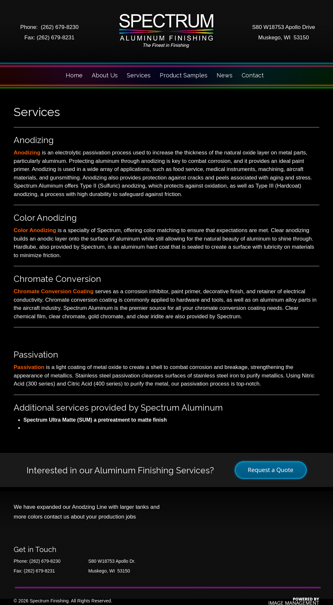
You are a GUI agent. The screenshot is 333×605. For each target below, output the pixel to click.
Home (74, 75)
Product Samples (183, 75)
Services (139, 75)
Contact (253, 75)
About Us (105, 75)
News (225, 75)
